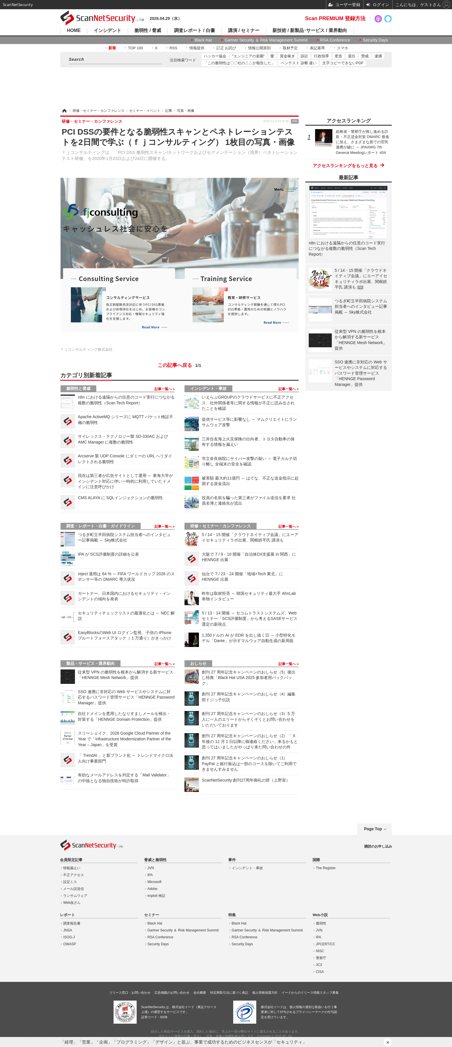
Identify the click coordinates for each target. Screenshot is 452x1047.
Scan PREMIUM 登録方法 (335, 18)
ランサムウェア (75, 896)
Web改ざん (71, 903)
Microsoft (155, 882)
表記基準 (317, 48)
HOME (74, 30)
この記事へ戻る (179, 365)
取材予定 (290, 48)
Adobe (153, 889)
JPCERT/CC (325, 944)
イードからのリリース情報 (301, 992)
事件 (232, 860)
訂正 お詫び (226, 48)
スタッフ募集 (329, 992)
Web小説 (319, 915)
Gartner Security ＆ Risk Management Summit (266, 40)
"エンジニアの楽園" (248, 56)
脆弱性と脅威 (78, 388)
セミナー (151, 915)
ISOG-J (69, 937)
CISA (320, 972)
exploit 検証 (156, 896)
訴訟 (304, 56)
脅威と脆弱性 (155, 860)
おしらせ (198, 663)
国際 (316, 860)
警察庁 (321, 958)
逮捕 (378, 56)
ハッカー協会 (215, 56)
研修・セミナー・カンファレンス (220, 526)
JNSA (67, 930)
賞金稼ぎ (287, 56)
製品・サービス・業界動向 (90, 663)
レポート (67, 915)
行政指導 (321, 56)
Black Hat (203, 40)
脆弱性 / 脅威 (147, 30)
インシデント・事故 (208, 388)
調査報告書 (71, 923)
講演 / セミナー (243, 30)
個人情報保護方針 (265, 992)
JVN (151, 868)
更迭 (338, 56)
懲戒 (365, 56)
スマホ (342, 48)
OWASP (69, 944)
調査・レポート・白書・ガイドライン (100, 526)
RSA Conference (335, 40)
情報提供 (196, 48)
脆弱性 (321, 923)
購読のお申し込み (378, 846)
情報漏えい (71, 868)
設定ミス (70, 882)
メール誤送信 (73, 889)
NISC (320, 951)
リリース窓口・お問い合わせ (129, 992)
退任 (351, 56)
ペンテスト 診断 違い (299, 63)
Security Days (375, 40)
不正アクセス (73, 875)
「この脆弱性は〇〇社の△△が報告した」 (239, 63)
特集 (232, 915)
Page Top (373, 829)
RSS (173, 48)
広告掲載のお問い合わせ (172, 992)
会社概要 (199, 992)
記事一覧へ (164, 389)
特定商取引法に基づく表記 (229, 992)
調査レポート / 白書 (194, 30)
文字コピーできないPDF (343, 63)
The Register (326, 868)
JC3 (319, 965)
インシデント (107, 30)
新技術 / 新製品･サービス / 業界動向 (309, 30)
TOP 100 (135, 48)
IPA (150, 875)
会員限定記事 (71, 860)
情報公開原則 (259, 48)
